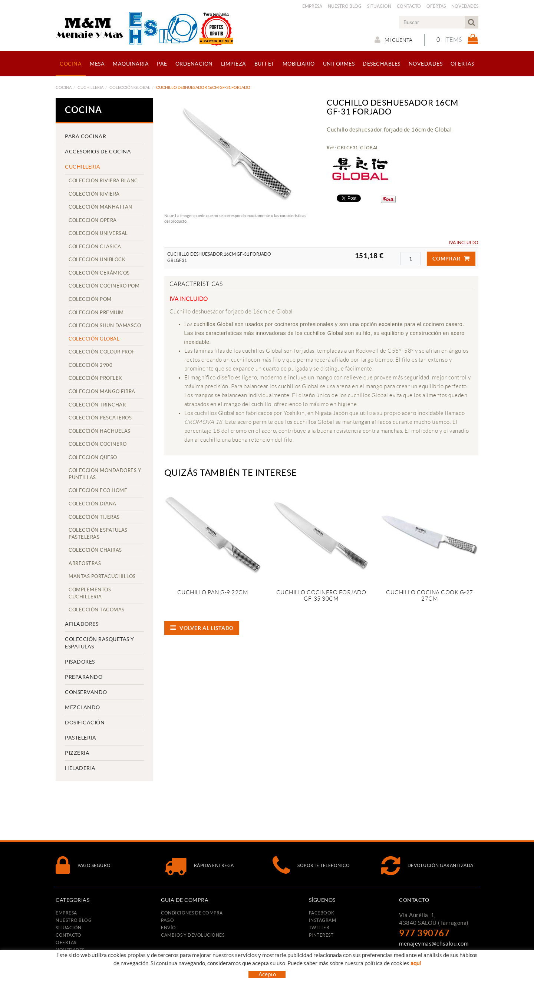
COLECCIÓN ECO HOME (98, 490)
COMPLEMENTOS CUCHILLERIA (90, 593)
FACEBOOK (321, 912)
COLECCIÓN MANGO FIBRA (102, 391)
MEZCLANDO (82, 707)
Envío (168, 927)
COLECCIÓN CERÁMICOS (99, 273)
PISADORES (80, 662)
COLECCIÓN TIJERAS (94, 517)
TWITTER (319, 927)
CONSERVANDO (86, 692)
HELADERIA (80, 768)
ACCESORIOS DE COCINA (98, 152)
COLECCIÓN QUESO (93, 457)
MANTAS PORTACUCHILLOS (102, 576)
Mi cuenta (393, 39)
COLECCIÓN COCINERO (97, 444)
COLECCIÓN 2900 (90, 365)
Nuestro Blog (345, 6)
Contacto (409, 6)
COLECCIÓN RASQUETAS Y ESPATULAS (99, 643)
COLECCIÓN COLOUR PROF (102, 352)
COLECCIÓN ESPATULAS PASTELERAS (98, 533)
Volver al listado (202, 628)
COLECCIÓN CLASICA (95, 246)
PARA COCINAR (85, 136)
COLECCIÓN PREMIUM (96, 312)
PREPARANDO (83, 677)
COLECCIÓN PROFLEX (95, 378)
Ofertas (436, 6)
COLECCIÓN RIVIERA (94, 194)
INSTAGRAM (322, 920)
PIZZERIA (77, 753)
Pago (167, 920)
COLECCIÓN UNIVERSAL (98, 233)
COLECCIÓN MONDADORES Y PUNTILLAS (105, 474)
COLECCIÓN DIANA (92, 504)
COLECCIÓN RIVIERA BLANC (103, 180)
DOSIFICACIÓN (85, 722)
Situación (379, 6)
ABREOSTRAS (85, 563)
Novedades (464, 6)
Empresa (312, 6)
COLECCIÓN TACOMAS (97, 609)
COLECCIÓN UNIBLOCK (97, 259)
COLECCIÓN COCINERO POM (104, 286)
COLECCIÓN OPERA (93, 220)
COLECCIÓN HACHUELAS (100, 431)
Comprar (451, 259)
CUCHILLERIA (90, 87)
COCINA (64, 87)
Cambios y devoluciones (192, 935)
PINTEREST (321, 935)
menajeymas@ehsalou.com (433, 943)
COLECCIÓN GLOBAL (129, 87)
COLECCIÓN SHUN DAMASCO (105, 325)
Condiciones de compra (192, 912)
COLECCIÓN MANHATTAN (100, 207)
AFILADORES (81, 624)
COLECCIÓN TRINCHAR (97, 405)
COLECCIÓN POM (90, 299)
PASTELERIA (80, 738)
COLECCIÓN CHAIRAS (95, 550)
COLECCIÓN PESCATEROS (100, 418)
